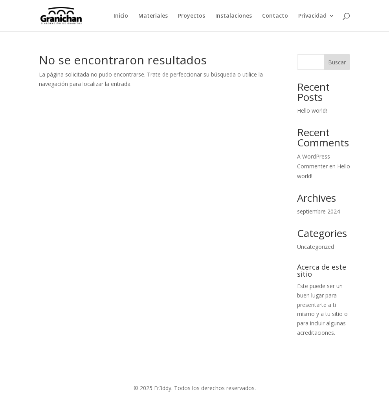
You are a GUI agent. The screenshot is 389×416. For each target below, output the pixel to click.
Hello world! (312, 110)
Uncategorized (315, 246)
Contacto (275, 16)
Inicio (121, 16)
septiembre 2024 (318, 211)
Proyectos (191, 16)
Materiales (153, 16)
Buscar (337, 62)
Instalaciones (233, 16)
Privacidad (312, 16)
